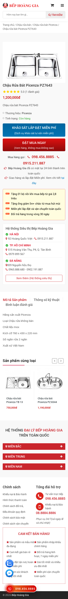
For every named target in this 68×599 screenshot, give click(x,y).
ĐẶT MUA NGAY (34, 145)
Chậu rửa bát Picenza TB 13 (14, 400)
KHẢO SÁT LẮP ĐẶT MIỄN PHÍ (34, 130)
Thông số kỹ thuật (46, 300)
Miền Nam (34, 466)
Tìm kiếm (55, 14)
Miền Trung (34, 456)
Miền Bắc (34, 446)
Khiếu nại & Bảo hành (15, 494)
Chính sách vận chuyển (16, 523)
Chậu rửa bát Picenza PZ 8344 (47, 400)
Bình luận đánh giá (19, 305)
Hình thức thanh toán (15, 500)
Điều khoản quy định (14, 511)
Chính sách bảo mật (14, 517)
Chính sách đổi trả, (13, 506)
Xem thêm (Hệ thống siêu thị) (34, 278)
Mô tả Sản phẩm (15, 300)
